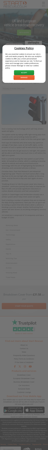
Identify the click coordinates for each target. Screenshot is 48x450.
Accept (24, 73)
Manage (24, 77)
